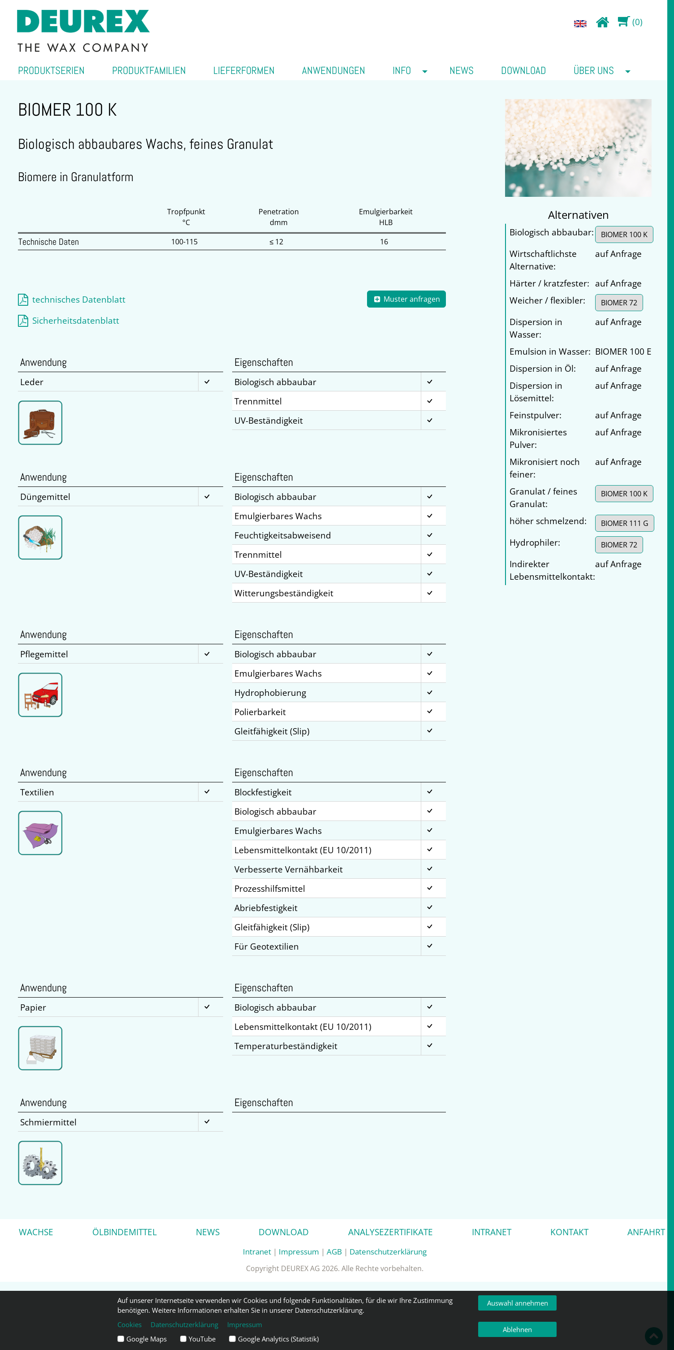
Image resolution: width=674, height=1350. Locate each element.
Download (523, 70)
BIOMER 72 (619, 303)
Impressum (299, 1251)
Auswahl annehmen (517, 1302)
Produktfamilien (149, 70)
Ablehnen (517, 1329)
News (461, 70)
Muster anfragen (407, 299)
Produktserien (51, 70)
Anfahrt (646, 1231)
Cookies (129, 1324)
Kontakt (569, 1231)
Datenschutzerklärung (388, 1251)
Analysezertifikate (390, 1231)
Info (402, 70)
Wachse (36, 1231)
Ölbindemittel (124, 1231)
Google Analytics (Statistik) (278, 1338)
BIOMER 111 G (624, 523)
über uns (594, 70)
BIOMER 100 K (624, 234)
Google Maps (146, 1338)
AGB (334, 1251)
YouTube (202, 1338)
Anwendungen (333, 70)
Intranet (491, 1231)
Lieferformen (244, 70)
